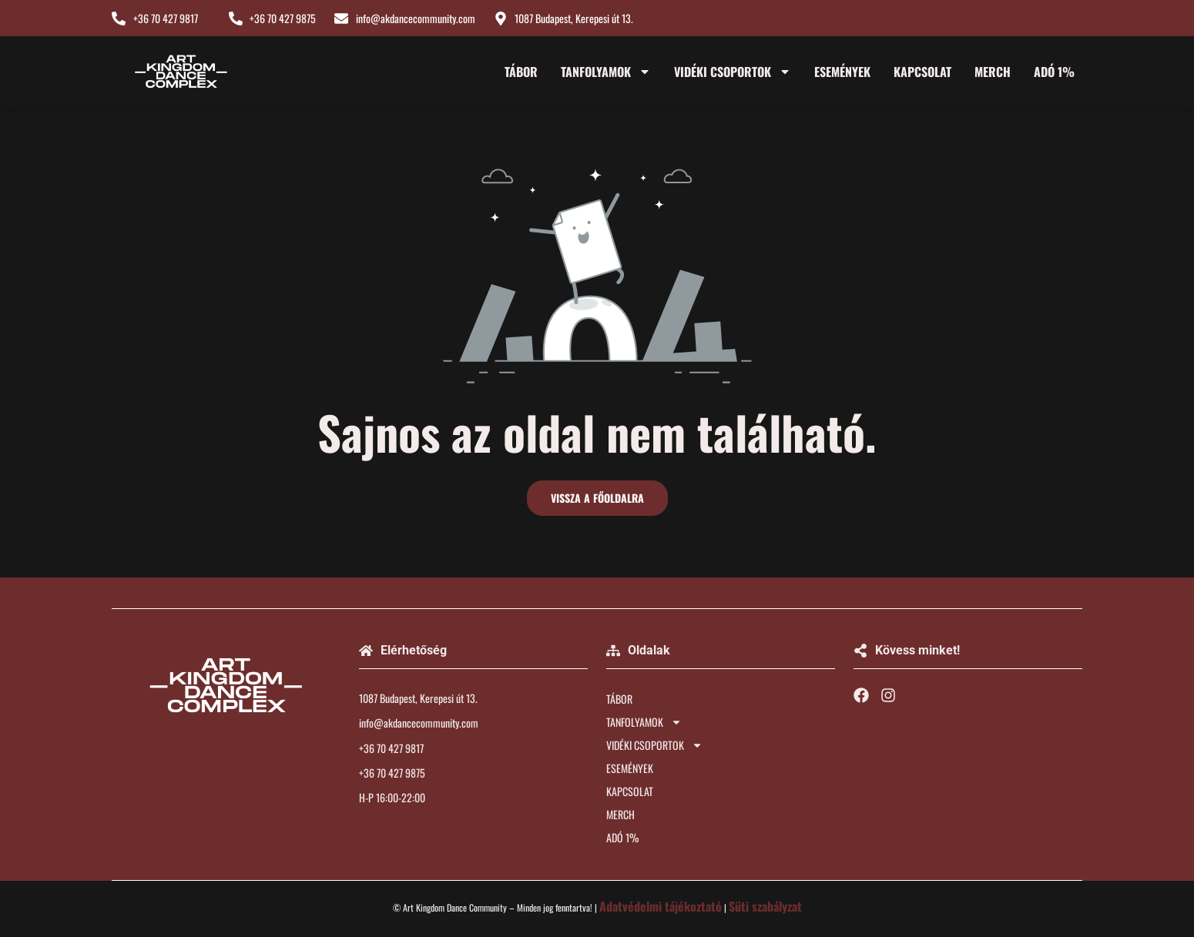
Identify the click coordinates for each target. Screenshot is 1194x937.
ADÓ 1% (1054, 71)
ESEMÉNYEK (842, 71)
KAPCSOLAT (922, 71)
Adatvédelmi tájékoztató (660, 906)
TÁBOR (521, 71)
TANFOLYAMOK (606, 71)
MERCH (992, 71)
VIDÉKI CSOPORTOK (732, 71)
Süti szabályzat (765, 906)
